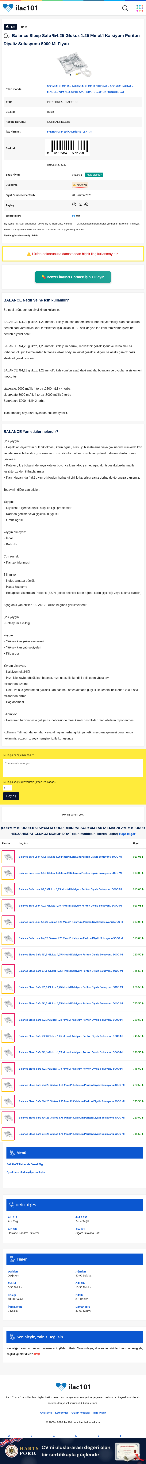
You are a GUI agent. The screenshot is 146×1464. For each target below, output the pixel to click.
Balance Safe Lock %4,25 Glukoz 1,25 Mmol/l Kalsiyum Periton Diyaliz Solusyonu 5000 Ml (71, 922)
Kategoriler (61, 1412)
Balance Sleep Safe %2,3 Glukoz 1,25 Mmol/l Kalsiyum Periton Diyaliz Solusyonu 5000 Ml (71, 1036)
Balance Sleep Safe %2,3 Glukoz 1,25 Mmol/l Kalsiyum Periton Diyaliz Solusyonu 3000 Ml (71, 1019)
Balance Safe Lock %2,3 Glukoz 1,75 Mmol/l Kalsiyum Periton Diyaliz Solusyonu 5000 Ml (70, 905)
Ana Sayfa (46, 1412)
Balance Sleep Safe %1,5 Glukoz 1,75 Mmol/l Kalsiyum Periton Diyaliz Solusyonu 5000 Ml (71, 1003)
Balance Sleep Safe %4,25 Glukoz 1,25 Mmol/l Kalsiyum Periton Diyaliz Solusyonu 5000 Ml (72, 1101)
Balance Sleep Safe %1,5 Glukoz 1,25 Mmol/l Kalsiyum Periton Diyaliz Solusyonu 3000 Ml (71, 954)
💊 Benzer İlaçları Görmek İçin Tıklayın (73, 277)
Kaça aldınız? (94, 174)
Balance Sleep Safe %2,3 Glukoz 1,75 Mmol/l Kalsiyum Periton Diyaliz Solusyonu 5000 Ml (71, 1068)
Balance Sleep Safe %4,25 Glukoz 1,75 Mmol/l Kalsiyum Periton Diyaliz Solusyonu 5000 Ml (72, 1134)
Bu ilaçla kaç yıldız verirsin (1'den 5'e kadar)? (29, 781)
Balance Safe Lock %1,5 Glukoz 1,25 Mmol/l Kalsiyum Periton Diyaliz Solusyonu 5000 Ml (70, 856)
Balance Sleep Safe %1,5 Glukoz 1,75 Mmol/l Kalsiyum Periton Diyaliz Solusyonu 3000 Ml (71, 987)
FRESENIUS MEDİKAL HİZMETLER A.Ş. (70, 131)
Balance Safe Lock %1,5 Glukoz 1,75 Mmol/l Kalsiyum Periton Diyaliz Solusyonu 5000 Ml (70, 873)
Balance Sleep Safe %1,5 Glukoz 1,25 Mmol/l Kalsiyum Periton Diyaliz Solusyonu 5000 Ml (71, 971)
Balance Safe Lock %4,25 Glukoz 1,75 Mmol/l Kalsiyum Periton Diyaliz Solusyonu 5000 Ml (71, 938)
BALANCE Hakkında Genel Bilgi (24, 1164)
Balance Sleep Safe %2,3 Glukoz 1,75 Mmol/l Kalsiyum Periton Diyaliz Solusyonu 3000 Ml (71, 1052)
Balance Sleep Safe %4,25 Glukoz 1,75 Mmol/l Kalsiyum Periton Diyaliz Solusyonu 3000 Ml (72, 1117)
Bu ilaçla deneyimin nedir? (18, 755)
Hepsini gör (127, 834)
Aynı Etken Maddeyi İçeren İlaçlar (25, 1172)
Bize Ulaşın (99, 1412)
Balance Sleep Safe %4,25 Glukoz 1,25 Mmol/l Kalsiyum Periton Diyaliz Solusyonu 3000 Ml (72, 1085)
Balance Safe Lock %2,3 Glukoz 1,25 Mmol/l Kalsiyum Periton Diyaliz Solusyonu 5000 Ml (70, 889)
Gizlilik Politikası (80, 1412)
